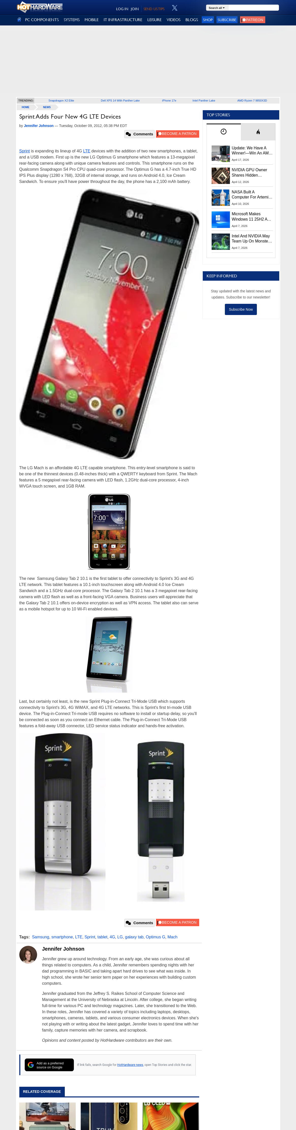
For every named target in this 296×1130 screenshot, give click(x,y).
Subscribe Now (241, 309)
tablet (102, 937)
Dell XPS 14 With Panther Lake (120, 100)
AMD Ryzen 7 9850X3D (252, 100)
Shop (208, 20)
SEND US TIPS (154, 9)
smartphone (62, 937)
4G (112, 937)
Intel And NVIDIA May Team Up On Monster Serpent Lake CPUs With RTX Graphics (251, 239)
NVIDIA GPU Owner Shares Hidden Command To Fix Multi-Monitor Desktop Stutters (252, 173)
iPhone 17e (169, 100)
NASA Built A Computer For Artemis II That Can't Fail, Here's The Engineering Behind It (251, 195)
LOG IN (122, 9)
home (25, 107)
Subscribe (227, 20)
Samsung (40, 937)
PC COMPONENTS (42, 19)
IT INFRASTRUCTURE (123, 19)
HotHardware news (130, 1065)
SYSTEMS (72, 19)
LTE (86, 151)
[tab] (224, 131)
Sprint (24, 151)
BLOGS (191, 19)
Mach (172, 937)
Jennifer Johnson (63, 949)
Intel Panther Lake (204, 100)
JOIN (135, 9)
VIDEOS (173, 19)
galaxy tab (134, 937)
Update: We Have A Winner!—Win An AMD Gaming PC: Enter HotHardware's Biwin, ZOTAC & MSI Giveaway (252, 151)
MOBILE (92, 19)
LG (120, 937)
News (47, 107)
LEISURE (154, 19)
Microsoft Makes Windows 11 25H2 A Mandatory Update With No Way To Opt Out (249, 217)
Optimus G (155, 937)
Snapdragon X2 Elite (61, 100)
